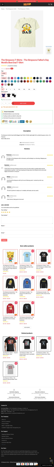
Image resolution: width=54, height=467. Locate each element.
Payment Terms (5, 436)
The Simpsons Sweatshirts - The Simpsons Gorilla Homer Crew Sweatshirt (27, 319)
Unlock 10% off (51, 461)
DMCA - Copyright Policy (7, 425)
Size (2, 87)
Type (2, 71)
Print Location (4, 91)
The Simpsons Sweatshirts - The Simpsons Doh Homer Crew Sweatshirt (10, 294)
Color (2, 75)
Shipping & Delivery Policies (8, 434)
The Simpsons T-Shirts (23, 9)
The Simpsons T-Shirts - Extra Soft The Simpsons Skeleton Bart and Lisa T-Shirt (43, 267)
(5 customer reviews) (12, 65)
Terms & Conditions (6, 421)
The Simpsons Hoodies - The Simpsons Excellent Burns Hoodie (26, 294)
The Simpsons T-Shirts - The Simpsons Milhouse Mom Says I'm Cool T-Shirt (26, 267)
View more (27, 327)
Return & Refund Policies (7, 438)
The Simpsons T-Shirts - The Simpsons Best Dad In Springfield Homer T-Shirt (27, 354)
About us (4, 419)
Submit (4, 240)
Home (2, 9)
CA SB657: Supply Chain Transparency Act (11, 427)
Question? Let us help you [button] (47, 465)
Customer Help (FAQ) (6, 442)
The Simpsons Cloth (11, 9)
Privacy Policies (5, 423)
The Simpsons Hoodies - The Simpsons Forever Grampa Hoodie (9, 319)
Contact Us (4, 440)
